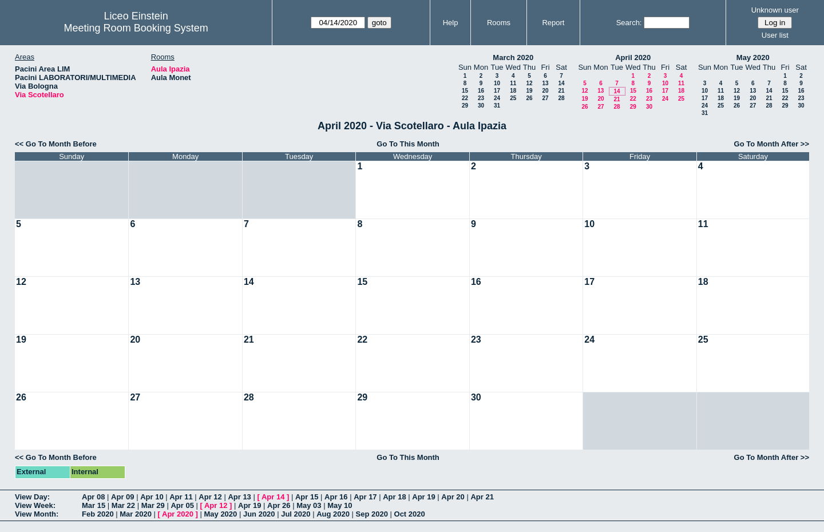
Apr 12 (210, 497)
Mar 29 (153, 505)
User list (775, 35)
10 (497, 83)
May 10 (339, 505)
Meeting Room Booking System (136, 28)
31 (497, 105)
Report (553, 22)
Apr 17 (365, 497)
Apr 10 (151, 497)
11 (513, 83)
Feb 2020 (98, 514)
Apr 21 (481, 497)
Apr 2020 (177, 514)
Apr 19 (423, 497)
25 (513, 98)
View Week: (35, 505)
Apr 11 (180, 497)
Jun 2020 (259, 514)
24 (497, 98)
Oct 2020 (409, 514)
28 (561, 98)
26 (529, 98)
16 (481, 91)
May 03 (308, 505)
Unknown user (775, 10)
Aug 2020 (333, 514)
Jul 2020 (295, 514)
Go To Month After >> (771, 144)
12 (529, 83)
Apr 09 (122, 497)
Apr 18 (394, 497)
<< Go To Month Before (56, 144)
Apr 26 (278, 505)
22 (465, 98)
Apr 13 (239, 497)
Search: (629, 22)
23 (481, 98)
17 (497, 91)
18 (513, 91)
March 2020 (513, 57)
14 (561, 83)
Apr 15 (306, 497)
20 (545, 91)
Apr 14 (273, 497)
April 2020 (633, 57)
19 (529, 91)
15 (465, 91)
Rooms (498, 22)
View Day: (32, 497)
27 (545, 98)
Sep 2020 (372, 514)
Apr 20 (452, 497)
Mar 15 (93, 505)
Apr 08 (93, 497)
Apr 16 (335, 497)
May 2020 (753, 57)
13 (545, 83)
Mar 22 (123, 505)
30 (481, 105)
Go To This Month (408, 144)
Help (450, 22)
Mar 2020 (136, 514)
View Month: (36, 514)
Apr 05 (182, 505)
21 (561, 91)
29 (465, 105)
